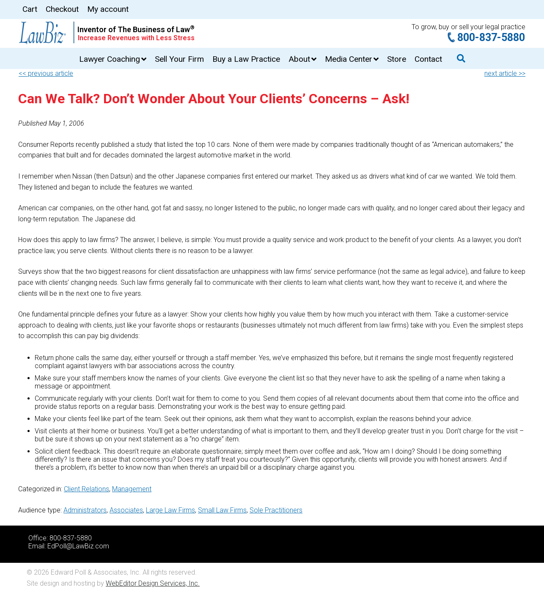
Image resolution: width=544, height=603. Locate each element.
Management (131, 489)
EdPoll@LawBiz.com (78, 546)
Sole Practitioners (276, 510)
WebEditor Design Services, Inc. (153, 583)
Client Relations (86, 489)
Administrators (85, 510)
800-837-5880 (491, 37)
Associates (126, 510)
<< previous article (46, 73)
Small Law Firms (222, 510)
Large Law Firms (170, 510)
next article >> (504, 73)
